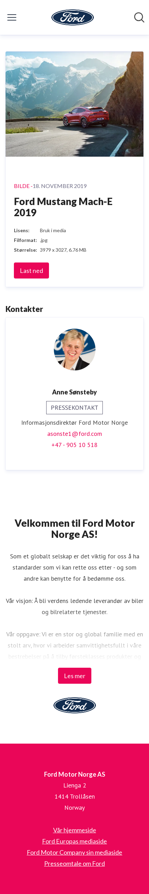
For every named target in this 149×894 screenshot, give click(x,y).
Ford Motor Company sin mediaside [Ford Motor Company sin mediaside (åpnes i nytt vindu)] (74, 852)
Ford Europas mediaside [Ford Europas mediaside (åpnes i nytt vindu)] (74, 841)
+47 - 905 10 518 (74, 445)
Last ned (31, 270)
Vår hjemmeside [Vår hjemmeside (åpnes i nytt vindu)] (74, 830)
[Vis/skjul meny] (11, 17)
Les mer (74, 676)
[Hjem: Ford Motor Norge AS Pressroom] (72, 17)
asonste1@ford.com (74, 434)
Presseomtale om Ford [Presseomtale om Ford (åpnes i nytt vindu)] (74, 863)
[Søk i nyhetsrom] (139, 17)
